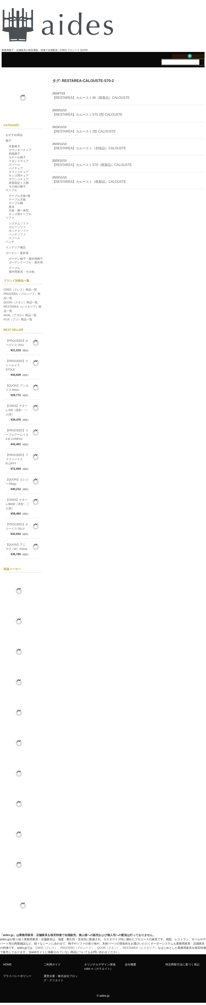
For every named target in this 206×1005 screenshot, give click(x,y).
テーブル (11, 192)
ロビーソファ (17, 229)
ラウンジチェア (19, 181)
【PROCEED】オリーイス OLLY (17, 528)
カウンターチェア (20, 152)
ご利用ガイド (52, 966)
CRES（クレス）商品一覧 (20, 291)
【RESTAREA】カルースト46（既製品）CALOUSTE (91, 99)
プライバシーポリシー (17, 978)
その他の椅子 (17, 188)
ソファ (10, 219)
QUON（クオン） (108, 949)
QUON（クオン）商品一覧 (21, 304)
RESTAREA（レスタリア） (140, 949)
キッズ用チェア (19, 177)
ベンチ (10, 243)
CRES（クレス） (46, 949)
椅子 (8, 142)
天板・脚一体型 (19, 212)
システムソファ (19, 225)
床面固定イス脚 (19, 184)
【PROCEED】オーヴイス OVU (17, 345)
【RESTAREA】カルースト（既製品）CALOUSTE (89, 184)
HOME (7, 966)
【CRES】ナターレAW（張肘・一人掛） (17, 412)
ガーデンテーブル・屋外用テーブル (26, 267)
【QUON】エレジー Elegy (17, 483)
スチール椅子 (17, 159)
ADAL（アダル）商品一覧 (20, 317)
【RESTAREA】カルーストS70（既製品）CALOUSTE (92, 167)
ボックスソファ (19, 232)
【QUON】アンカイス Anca (17, 389)
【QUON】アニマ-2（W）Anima (16, 549)
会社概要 (130, 966)
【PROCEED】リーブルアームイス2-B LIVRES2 (17, 437)
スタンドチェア (19, 163)
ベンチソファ (17, 236)
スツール (14, 166)
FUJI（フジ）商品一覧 (18, 321)
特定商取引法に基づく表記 (182, 966)
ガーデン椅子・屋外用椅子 (26, 260)
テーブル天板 (17, 201)
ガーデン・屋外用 (17, 255)
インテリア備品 (16, 249)
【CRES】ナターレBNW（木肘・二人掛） (17, 506)
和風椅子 (14, 155)
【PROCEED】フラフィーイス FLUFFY (17, 461)
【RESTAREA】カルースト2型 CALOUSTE (84, 133)
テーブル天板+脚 (19, 197)
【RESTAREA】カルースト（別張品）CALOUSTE (89, 150)
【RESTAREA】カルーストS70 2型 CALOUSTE (87, 116)
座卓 (11, 208)
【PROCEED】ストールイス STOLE (17, 367)
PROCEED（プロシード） (77, 949)
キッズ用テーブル (20, 216)
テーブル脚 (16, 205)
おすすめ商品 (14, 137)
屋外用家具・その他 (21, 273)
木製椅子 (14, 148)
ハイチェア (16, 170)
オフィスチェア (19, 174)
